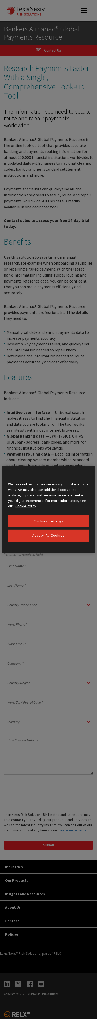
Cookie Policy (25, 505)
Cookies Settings (48, 520)
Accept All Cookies (48, 535)
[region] (48, 509)
